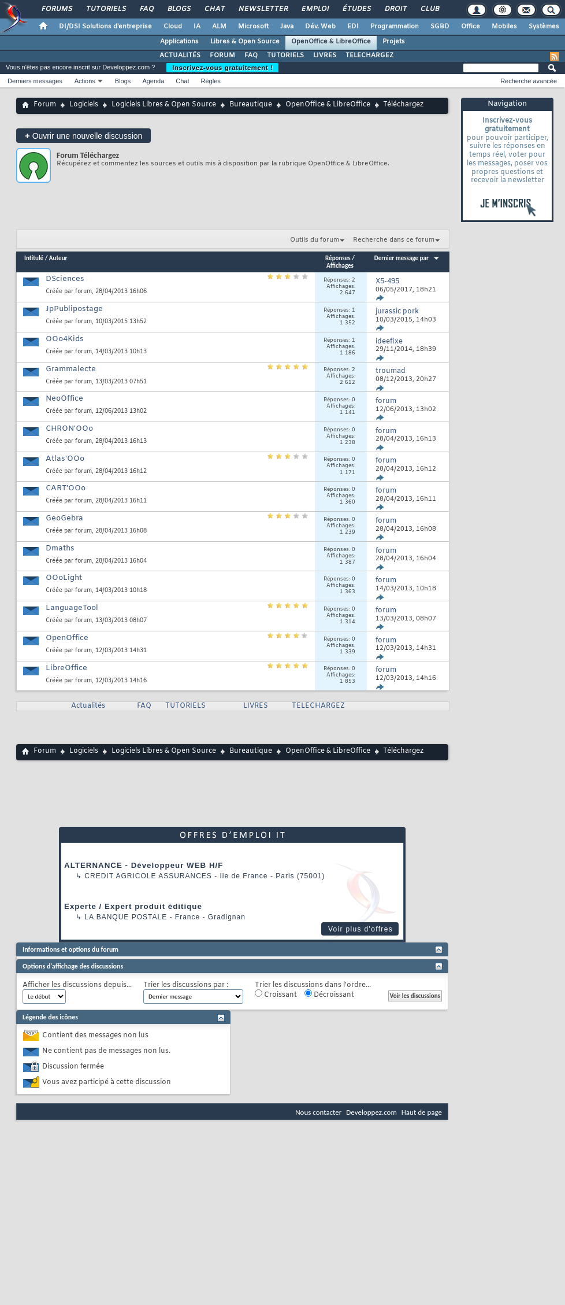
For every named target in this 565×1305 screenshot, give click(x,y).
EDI (353, 27)
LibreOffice (66, 668)
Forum (45, 104)
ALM (219, 27)
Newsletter (262, 9)
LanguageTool (72, 608)
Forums (56, 9)
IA (197, 27)
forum (83, 291)
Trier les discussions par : (185, 985)
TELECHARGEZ (369, 55)
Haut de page (422, 1112)
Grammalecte (71, 369)
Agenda (153, 80)
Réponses (338, 258)
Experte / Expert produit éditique (133, 906)
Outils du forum (314, 240)
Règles (211, 80)
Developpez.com (371, 1112)
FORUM (222, 55)
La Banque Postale (125, 917)
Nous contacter (318, 1112)
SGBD (439, 27)
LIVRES (324, 55)
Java (286, 27)
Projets (393, 42)
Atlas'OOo (65, 459)
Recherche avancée (528, 80)
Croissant (276, 994)
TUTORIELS (285, 55)
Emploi (314, 9)
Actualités (88, 706)
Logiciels (83, 104)
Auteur (58, 258)
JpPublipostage (74, 309)
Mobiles (504, 27)
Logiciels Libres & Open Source (163, 104)
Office (470, 27)
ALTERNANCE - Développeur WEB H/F (143, 865)
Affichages (340, 265)
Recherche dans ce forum (393, 240)
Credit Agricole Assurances (148, 876)
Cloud (172, 27)
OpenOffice (67, 638)
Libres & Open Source (245, 42)
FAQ (146, 9)
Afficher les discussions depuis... (77, 985)
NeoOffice (64, 399)
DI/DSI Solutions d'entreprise (105, 27)
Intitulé (33, 258)
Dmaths (60, 548)
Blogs (178, 9)
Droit (395, 9)
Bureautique (250, 104)
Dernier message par (407, 258)
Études (356, 9)
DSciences (65, 279)
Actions (85, 80)
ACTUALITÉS (179, 55)
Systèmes (544, 27)
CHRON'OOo (69, 429)
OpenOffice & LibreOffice (331, 42)
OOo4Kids (65, 339)
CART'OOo (66, 488)
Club (429, 9)
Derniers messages (35, 80)
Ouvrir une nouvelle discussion (83, 136)
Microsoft (253, 27)
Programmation (394, 27)
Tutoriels (105, 9)
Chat (214, 9)
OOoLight (64, 578)
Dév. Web (320, 27)
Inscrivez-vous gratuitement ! (222, 67)
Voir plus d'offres (360, 929)
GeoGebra (64, 518)
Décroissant (329, 994)
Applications (179, 42)
